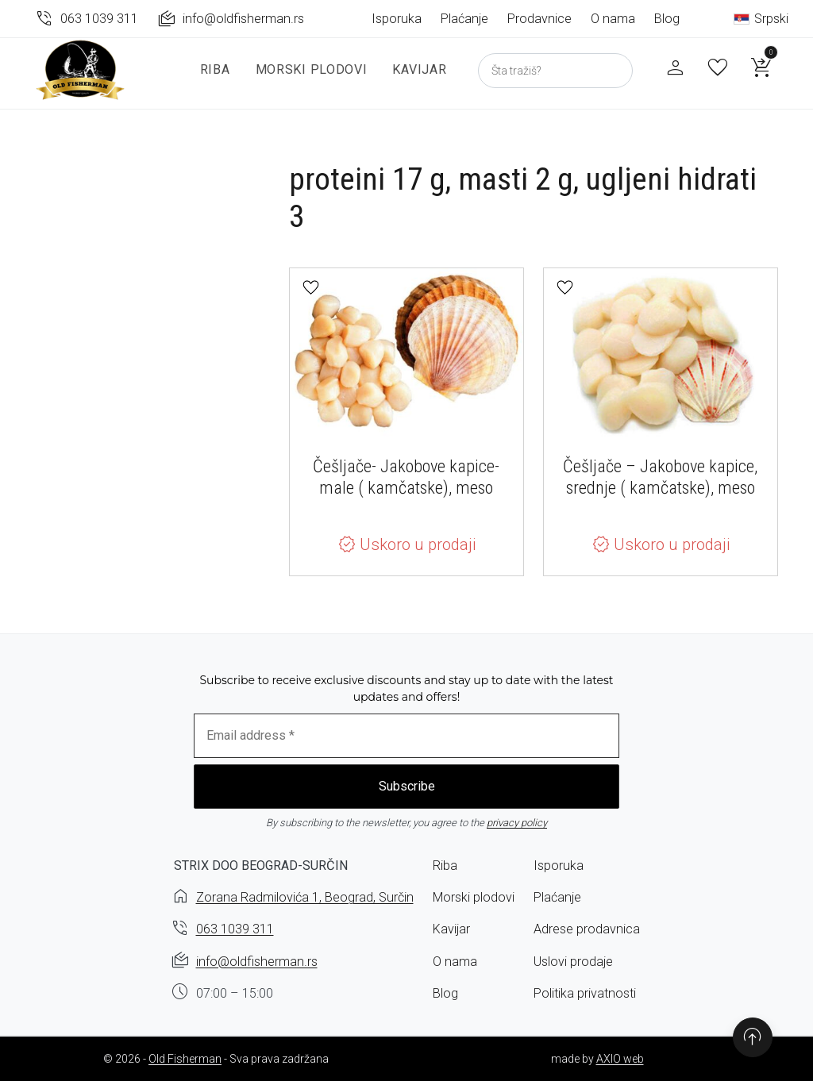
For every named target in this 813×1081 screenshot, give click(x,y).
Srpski (761, 18)
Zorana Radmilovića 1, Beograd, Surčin (305, 897)
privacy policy (517, 823)
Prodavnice (539, 18)
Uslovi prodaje (573, 961)
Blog (667, 18)
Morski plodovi (304, 78)
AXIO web (620, 1058)
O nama (613, 18)
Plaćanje (464, 18)
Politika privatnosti (585, 993)
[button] (310, 288)
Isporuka (397, 18)
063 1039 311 (235, 929)
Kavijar (413, 78)
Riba (208, 78)
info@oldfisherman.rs (257, 961)
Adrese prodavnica (587, 929)
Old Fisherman (185, 1058)
